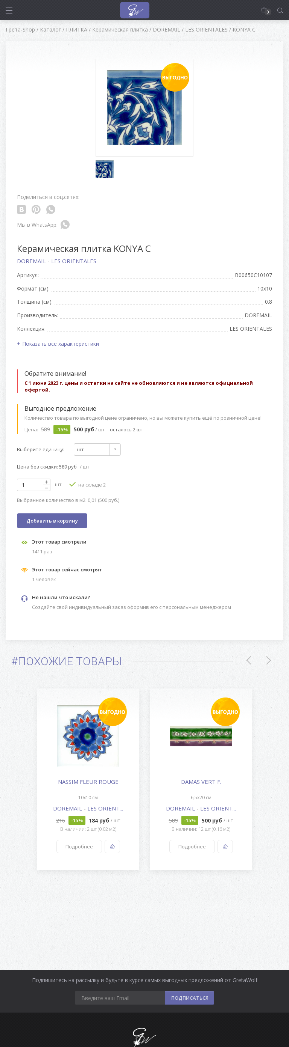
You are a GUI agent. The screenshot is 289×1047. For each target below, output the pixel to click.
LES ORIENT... (105, 808)
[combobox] (97, 449)
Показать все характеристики (60, 343)
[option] (88, 779)
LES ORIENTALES (73, 261)
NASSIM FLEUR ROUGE (88, 781)
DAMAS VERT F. (201, 781)
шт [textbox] (80, 449)
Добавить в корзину (52, 520)
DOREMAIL (32, 261)
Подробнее (79, 846)
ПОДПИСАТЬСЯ (189, 997)
